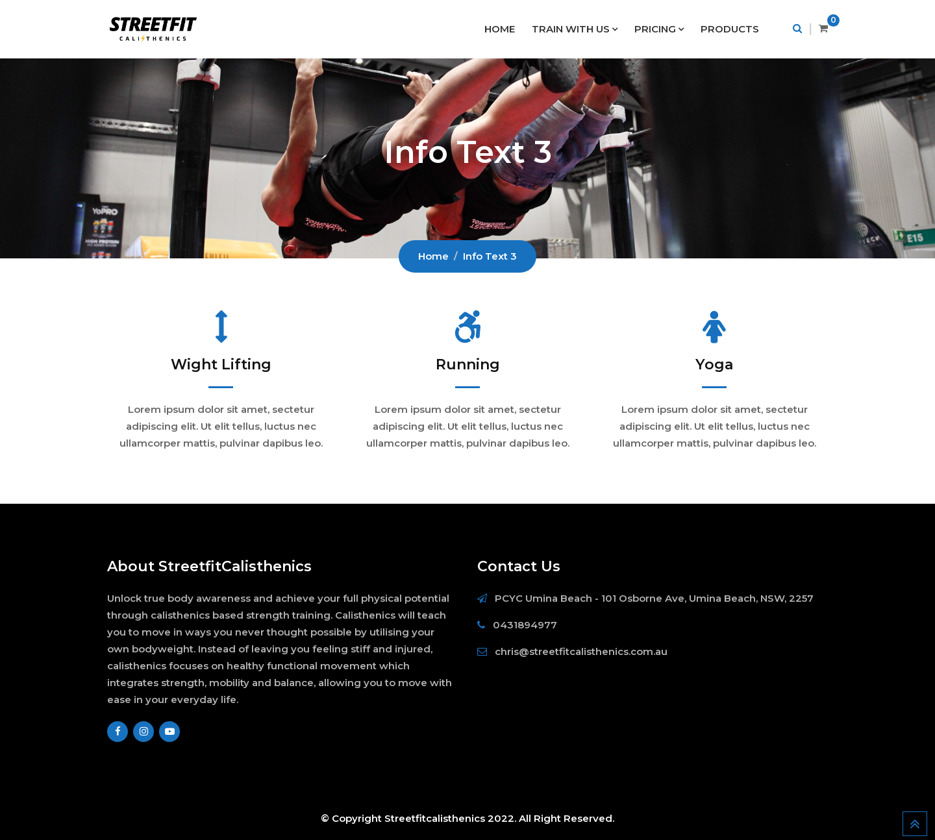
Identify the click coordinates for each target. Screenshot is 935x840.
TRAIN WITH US (571, 29)
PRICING (655, 29)
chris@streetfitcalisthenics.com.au (581, 651)
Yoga (714, 364)
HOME (499, 29)
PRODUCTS (730, 29)
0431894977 (525, 625)
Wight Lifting (221, 364)
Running (468, 364)
